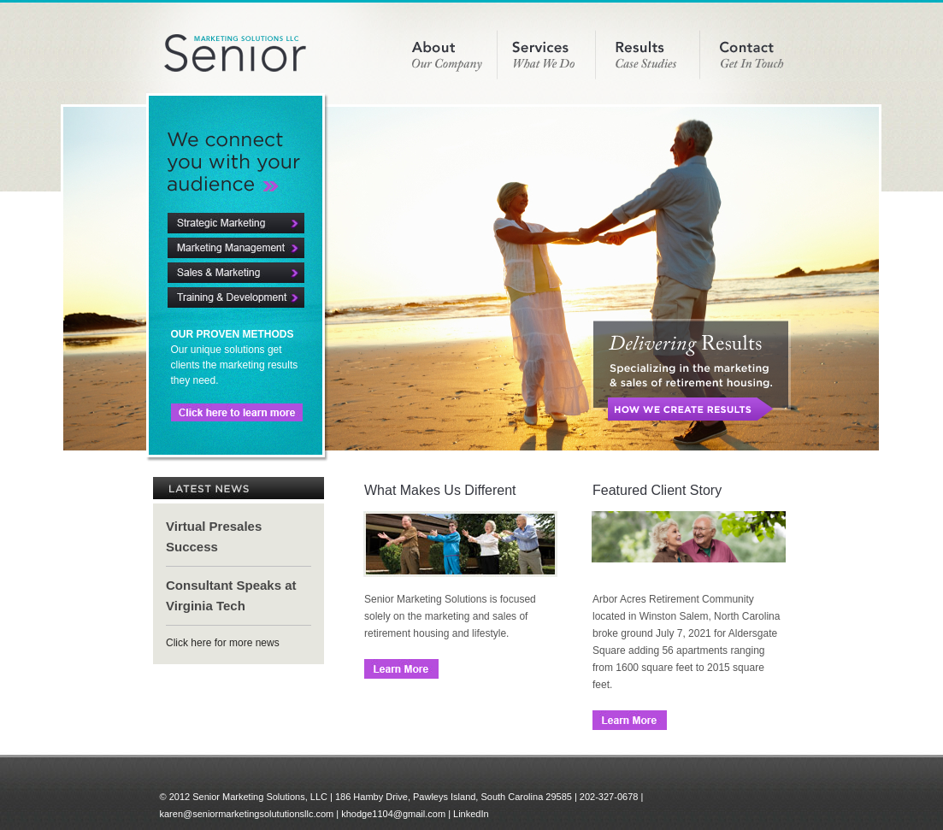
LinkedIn (471, 814)
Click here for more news (223, 643)
